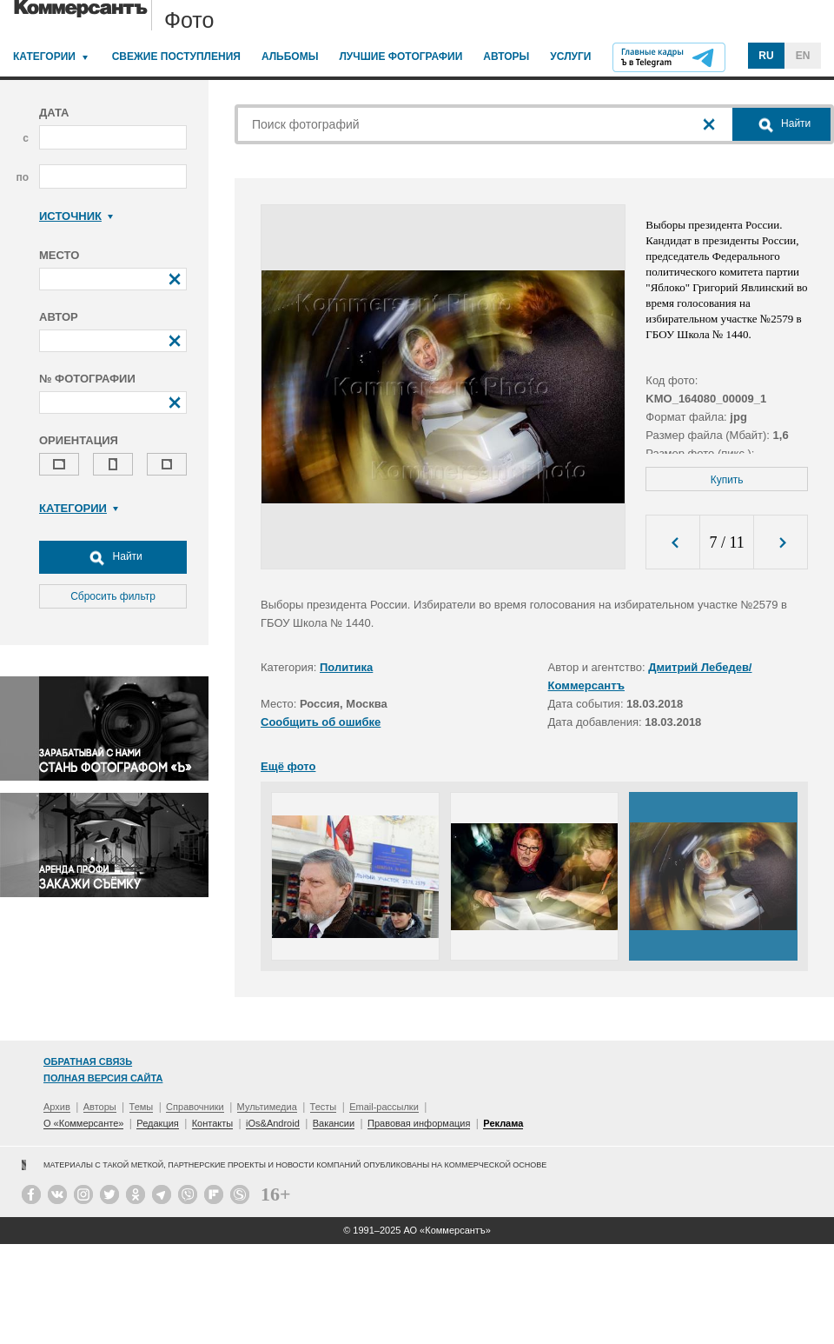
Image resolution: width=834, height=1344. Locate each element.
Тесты (323, 1106)
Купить (727, 480)
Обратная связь (87, 1061)
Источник (76, 216)
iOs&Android (273, 1123)
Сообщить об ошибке (321, 722)
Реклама (503, 1123)
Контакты (213, 1123)
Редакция (157, 1123)
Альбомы (290, 56)
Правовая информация (418, 1123)
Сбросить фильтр (113, 596)
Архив (56, 1106)
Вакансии (334, 1123)
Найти (112, 557)
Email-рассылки (384, 1106)
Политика (346, 667)
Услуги (570, 56)
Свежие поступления (176, 56)
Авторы (506, 56)
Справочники (195, 1106)
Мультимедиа (267, 1106)
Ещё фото (288, 766)
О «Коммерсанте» (83, 1123)
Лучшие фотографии (400, 56)
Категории (44, 56)
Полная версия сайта (102, 1078)
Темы (141, 1106)
